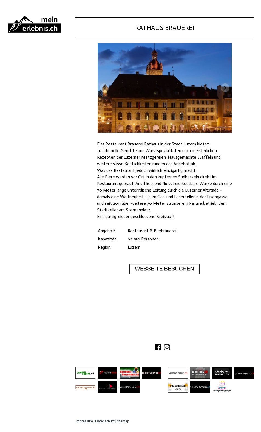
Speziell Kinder (28, 89)
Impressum (84, 421)
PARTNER (173, 338)
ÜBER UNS (128, 338)
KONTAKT (151, 338)
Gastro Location (31, 79)
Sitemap (123, 421)
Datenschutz (105, 421)
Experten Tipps (27, 109)
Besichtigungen (28, 69)
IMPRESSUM (199, 338)
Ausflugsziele (27, 59)
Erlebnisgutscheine (33, 99)
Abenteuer (22, 48)
